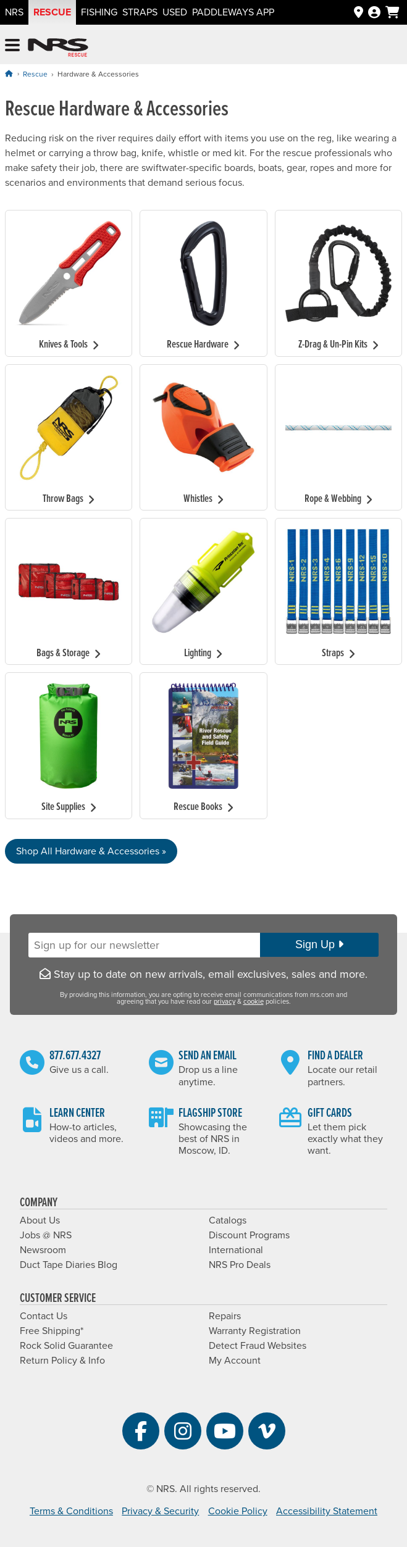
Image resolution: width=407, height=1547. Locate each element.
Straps (139, 12)
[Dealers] (358, 12)
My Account (235, 1360)
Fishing (99, 12)
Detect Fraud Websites (257, 1346)
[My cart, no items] (392, 12)
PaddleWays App (233, 12)
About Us (40, 1220)
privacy (224, 1002)
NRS (14, 12)
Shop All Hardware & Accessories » (91, 851)
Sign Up (319, 944)
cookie (253, 1002)
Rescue (52, 12)
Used (174, 12)
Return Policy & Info (62, 1360)
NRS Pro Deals (240, 1265)
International (236, 1250)
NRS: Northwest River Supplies (58, 47)
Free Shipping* (51, 1331)
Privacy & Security (160, 1511)
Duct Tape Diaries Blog (68, 1265)
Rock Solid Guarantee (66, 1346)
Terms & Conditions (71, 1511)
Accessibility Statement (326, 1511)
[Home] (8, 74)
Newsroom (43, 1250)
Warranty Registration (255, 1331)
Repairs (225, 1316)
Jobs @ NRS (46, 1235)
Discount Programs (249, 1235)
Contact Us (43, 1316)
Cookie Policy (237, 1511)
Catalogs (227, 1220)
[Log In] (374, 12)
